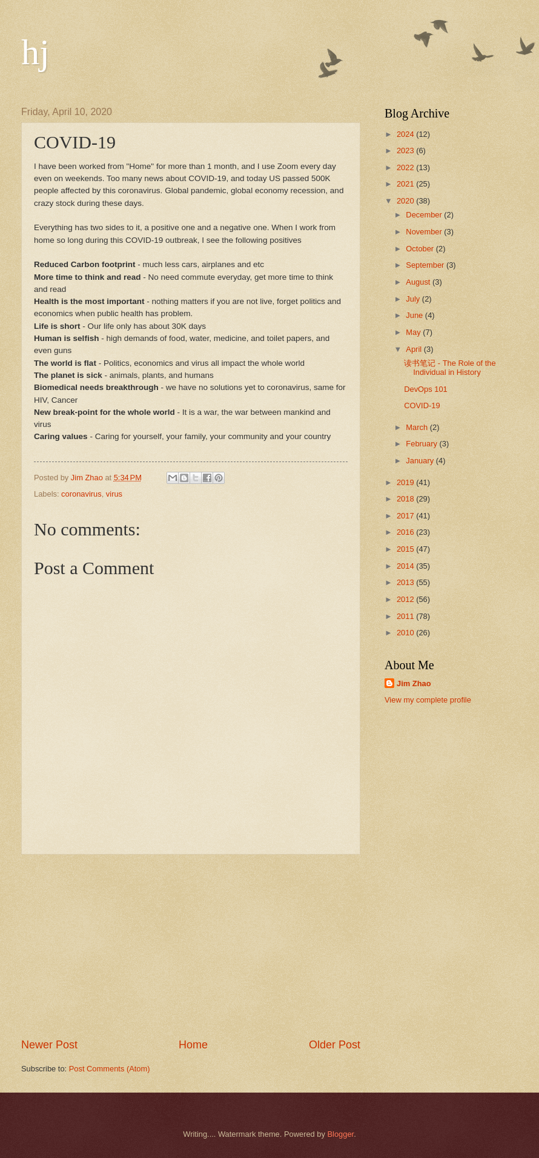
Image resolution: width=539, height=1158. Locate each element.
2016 (406, 532)
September (426, 265)
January (420, 460)
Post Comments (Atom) (109, 1068)
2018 (406, 498)
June (415, 315)
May (414, 332)
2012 (406, 599)
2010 (406, 632)
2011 (406, 616)
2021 (406, 183)
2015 (406, 549)
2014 (406, 566)
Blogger (341, 1134)
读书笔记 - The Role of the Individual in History (449, 368)
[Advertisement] (191, 946)
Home (193, 1045)
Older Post (334, 1045)
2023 (406, 150)
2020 (406, 200)
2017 (406, 515)
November (425, 231)
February (422, 443)
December (425, 214)
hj (35, 52)
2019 (406, 482)
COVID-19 (422, 405)
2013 (406, 582)
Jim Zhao (414, 683)
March (417, 427)
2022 (406, 167)
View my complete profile (428, 699)
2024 (406, 134)
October (420, 248)
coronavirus (81, 493)
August (419, 281)
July (414, 298)
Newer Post (49, 1045)
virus (114, 493)
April (414, 349)
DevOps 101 (426, 389)
